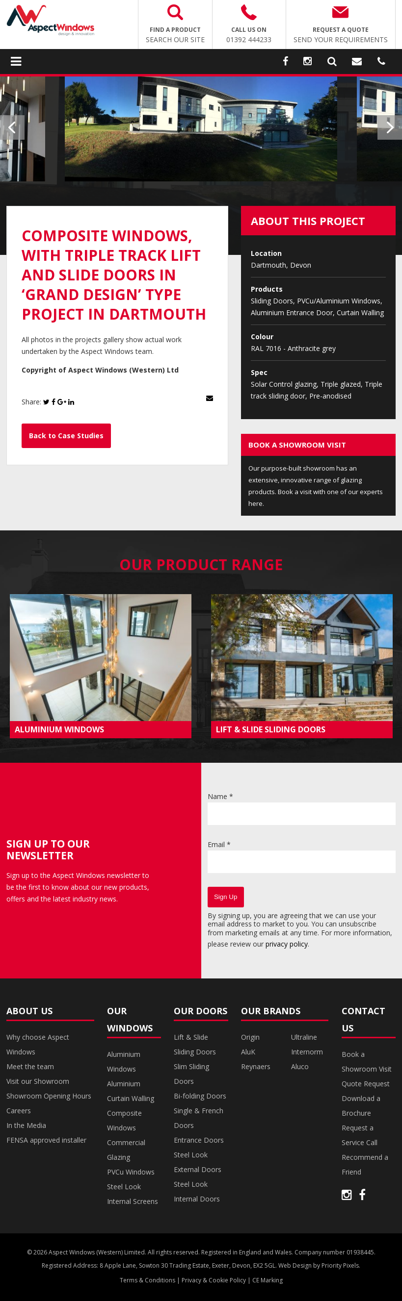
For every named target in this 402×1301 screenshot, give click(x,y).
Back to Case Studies (66, 435)
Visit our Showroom (37, 1081)
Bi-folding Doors (200, 1096)
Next (389, 127)
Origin (250, 1037)
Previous (12, 127)
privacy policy (287, 944)
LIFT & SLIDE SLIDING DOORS (270, 729)
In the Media (26, 1125)
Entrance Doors (199, 1140)
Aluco (300, 1066)
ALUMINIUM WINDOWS (59, 729)
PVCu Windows (131, 1171)
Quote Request (366, 1083)
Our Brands (270, 1011)
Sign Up (225, 897)
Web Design (295, 1265)
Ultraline (304, 1037)
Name (220, 796)
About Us (29, 1011)
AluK (248, 1051)
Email (219, 844)
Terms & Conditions (147, 1280)
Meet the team (30, 1066)
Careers (18, 1110)
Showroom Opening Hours (48, 1096)
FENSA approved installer (46, 1140)
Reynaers (255, 1066)
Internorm (307, 1051)
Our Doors (200, 1011)
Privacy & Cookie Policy (214, 1280)
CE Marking (267, 1280)
